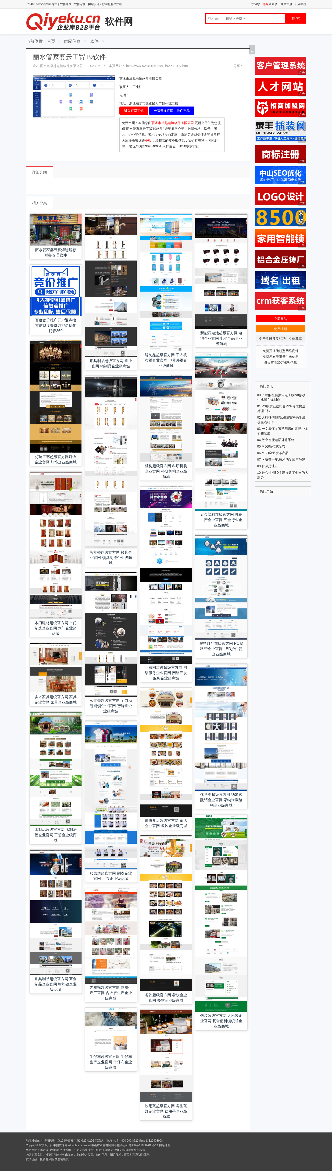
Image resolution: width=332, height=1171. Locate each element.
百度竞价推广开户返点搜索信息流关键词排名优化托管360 (55, 325)
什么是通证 (270, 466)
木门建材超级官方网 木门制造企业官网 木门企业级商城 (56, 628)
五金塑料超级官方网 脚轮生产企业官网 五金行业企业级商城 (221, 519)
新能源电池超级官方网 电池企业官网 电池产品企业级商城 (221, 338)
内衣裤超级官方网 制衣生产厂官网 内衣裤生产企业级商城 (111, 992)
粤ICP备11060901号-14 (143, 1145)
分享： (238, 66)
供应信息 (72, 41)
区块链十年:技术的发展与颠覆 (283, 459)
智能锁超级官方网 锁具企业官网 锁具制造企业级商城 (111, 557)
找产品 (213, 18)
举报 (148, 140)
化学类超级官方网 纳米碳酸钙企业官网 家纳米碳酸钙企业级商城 (221, 799)
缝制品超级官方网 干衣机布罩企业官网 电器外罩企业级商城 (166, 360)
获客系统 (300, 4)
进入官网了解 (134, 111)
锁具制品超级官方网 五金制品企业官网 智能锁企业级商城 (56, 984)
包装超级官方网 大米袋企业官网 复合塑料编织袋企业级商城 (221, 1020)
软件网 (119, 21)
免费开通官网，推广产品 (172, 111)
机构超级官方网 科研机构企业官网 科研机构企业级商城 (166, 471)
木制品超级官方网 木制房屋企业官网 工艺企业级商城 (56, 834)
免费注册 (286, 4)
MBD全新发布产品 (275, 453)
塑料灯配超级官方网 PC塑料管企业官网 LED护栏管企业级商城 (221, 648)
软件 (94, 41)
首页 (51, 41)
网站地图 (164, 1145)
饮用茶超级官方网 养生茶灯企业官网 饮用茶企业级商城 (166, 1111)
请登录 (273, 4)
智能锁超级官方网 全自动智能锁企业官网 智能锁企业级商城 (111, 705)
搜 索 (296, 18)
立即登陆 (280, 319)
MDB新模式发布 (273, 446)
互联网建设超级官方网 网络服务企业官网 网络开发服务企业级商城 (166, 672)
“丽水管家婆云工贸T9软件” (144, 129)
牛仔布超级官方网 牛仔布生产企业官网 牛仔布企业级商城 (111, 1061)
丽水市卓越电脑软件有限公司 (173, 123)
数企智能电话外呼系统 (278, 440)
